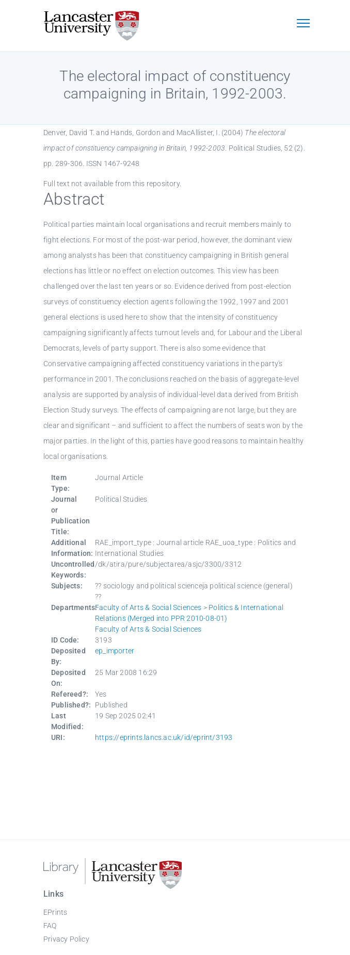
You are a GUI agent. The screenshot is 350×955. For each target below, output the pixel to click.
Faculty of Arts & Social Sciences (148, 607)
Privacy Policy (66, 939)
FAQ (50, 925)
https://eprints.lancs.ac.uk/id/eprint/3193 (163, 737)
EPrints (55, 912)
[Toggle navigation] (303, 24)
